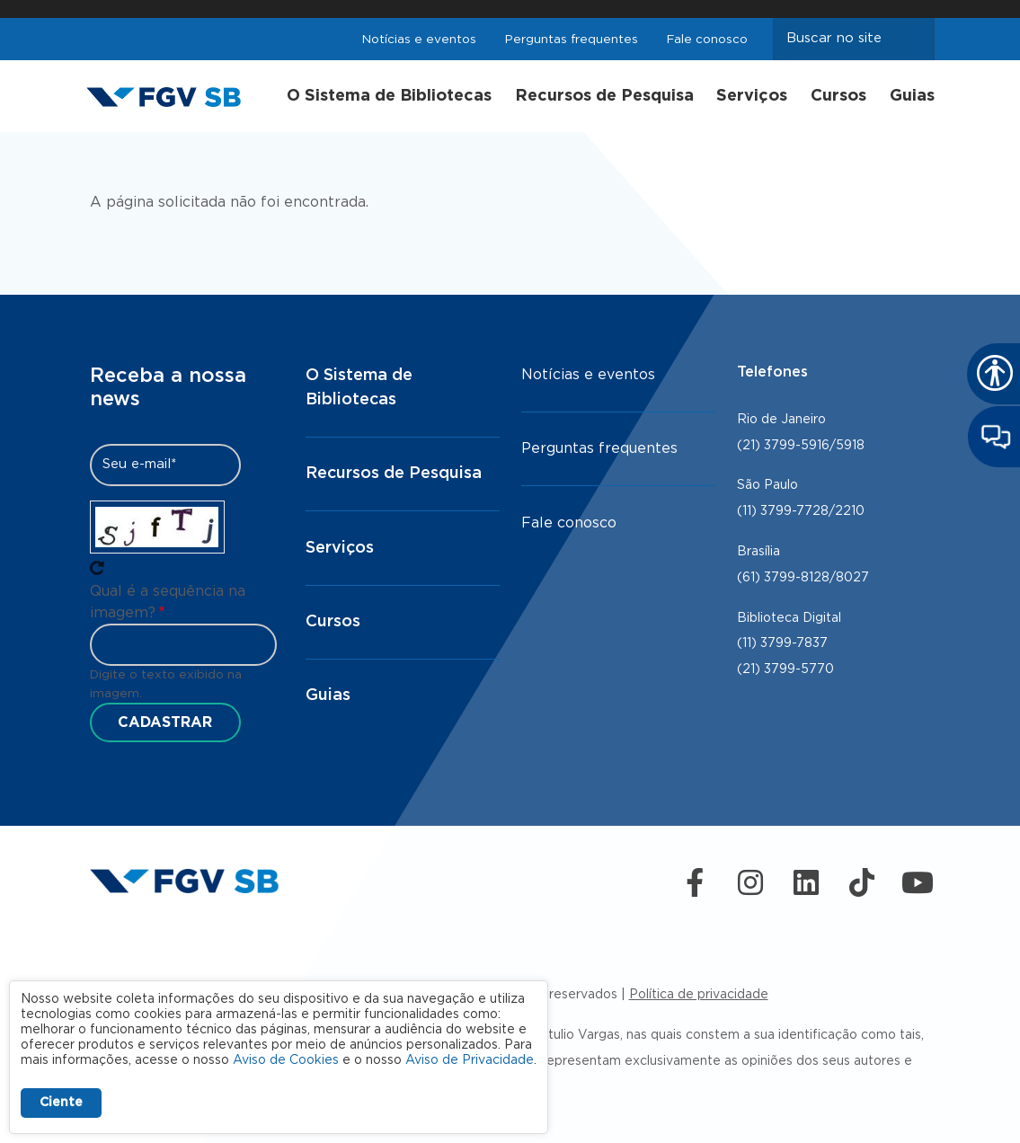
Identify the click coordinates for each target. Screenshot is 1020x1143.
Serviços (751, 96)
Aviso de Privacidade (469, 1060)
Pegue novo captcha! (97, 568)
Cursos (838, 96)
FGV (505, 9)
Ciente (61, 1102)
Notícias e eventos (419, 39)
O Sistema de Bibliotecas (389, 96)
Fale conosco (707, 39)
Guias (912, 96)
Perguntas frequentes (571, 39)
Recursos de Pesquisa (604, 96)
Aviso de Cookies (286, 1060)
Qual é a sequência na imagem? (167, 602)
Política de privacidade (698, 994)
